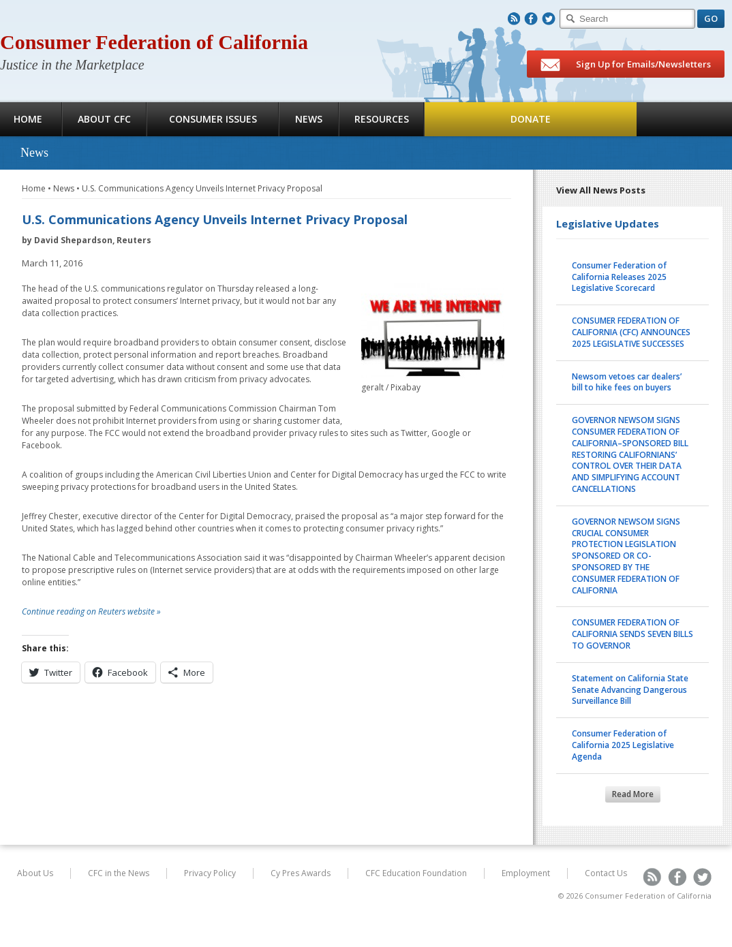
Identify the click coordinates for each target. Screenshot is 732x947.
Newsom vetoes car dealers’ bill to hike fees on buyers (627, 382)
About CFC (104, 118)
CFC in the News (118, 873)
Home (34, 188)
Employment (526, 873)
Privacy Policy (210, 873)
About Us (35, 873)
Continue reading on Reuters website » (91, 611)
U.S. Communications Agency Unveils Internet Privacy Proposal (202, 188)
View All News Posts (600, 190)
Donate (530, 118)
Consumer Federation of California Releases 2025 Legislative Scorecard (619, 277)
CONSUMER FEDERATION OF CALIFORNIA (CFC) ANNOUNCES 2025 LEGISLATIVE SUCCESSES (631, 332)
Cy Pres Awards (301, 873)
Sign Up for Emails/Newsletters (625, 65)
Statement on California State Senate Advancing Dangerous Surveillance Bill (630, 689)
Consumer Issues (213, 118)
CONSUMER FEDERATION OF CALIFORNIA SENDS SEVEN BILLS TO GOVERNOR (632, 634)
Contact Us (606, 873)
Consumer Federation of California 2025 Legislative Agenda (623, 745)
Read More (633, 794)
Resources (381, 118)
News (308, 118)
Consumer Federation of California (154, 42)
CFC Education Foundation (416, 873)
